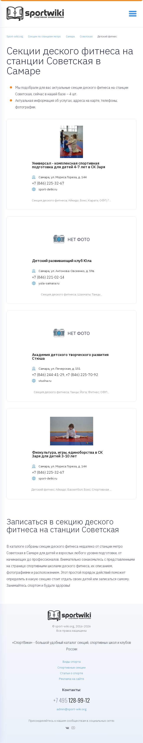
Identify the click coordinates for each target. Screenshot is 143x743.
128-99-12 (71, 700)
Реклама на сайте (71, 679)
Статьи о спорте (71, 673)
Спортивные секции (71, 667)
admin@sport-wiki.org (71, 709)
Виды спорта (72, 662)
